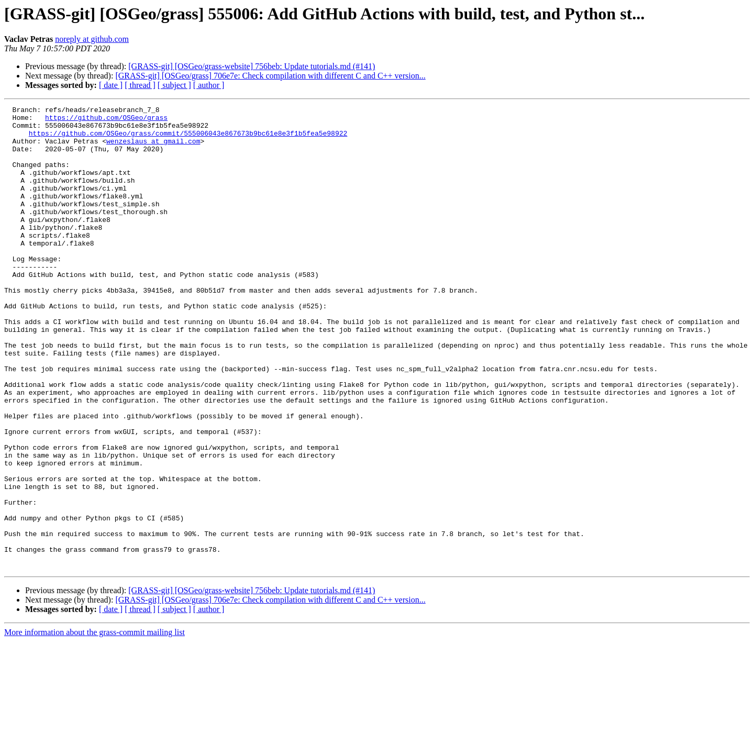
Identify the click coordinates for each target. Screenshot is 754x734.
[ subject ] (174, 85)
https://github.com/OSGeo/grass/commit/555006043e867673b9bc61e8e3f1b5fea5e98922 (188, 139)
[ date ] (111, 85)
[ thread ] (140, 85)
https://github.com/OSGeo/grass (106, 120)
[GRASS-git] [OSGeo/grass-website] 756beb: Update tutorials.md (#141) (251, 66)
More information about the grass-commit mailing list (94, 724)
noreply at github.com (92, 39)
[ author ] (209, 85)
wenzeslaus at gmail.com (153, 148)
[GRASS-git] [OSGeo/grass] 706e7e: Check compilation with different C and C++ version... (270, 75)
